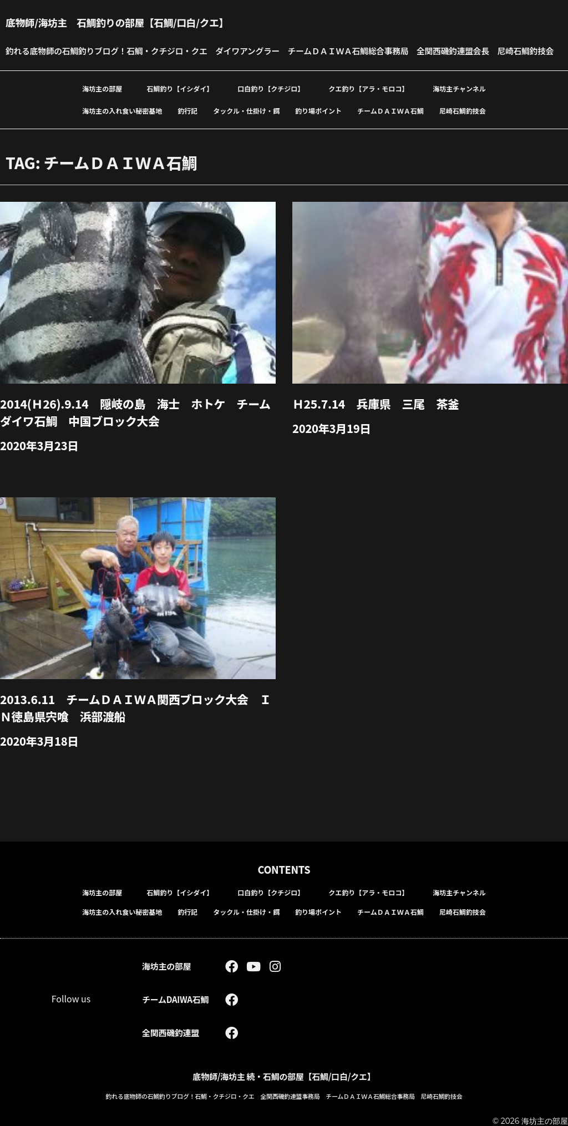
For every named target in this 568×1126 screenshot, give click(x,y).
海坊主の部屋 (102, 106)
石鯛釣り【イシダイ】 (179, 106)
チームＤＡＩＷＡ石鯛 (390, 128)
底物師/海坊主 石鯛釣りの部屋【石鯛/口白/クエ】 (132, 22)
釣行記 (187, 128)
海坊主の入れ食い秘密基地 (122, 128)
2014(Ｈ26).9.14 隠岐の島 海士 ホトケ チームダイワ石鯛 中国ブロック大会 (137, 429)
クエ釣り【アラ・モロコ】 (368, 106)
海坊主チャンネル (459, 106)
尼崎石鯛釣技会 (462, 128)
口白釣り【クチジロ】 (270, 106)
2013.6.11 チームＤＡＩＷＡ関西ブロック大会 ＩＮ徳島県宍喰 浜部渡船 (137, 723)
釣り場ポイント (318, 128)
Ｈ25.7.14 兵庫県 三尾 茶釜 (380, 421)
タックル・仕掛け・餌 (246, 128)
